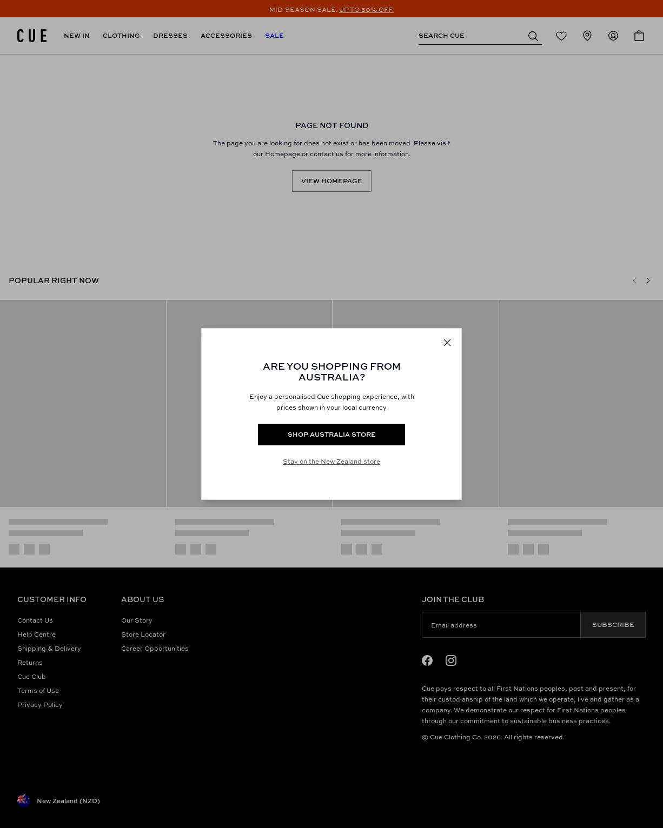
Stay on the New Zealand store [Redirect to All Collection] (331, 461)
